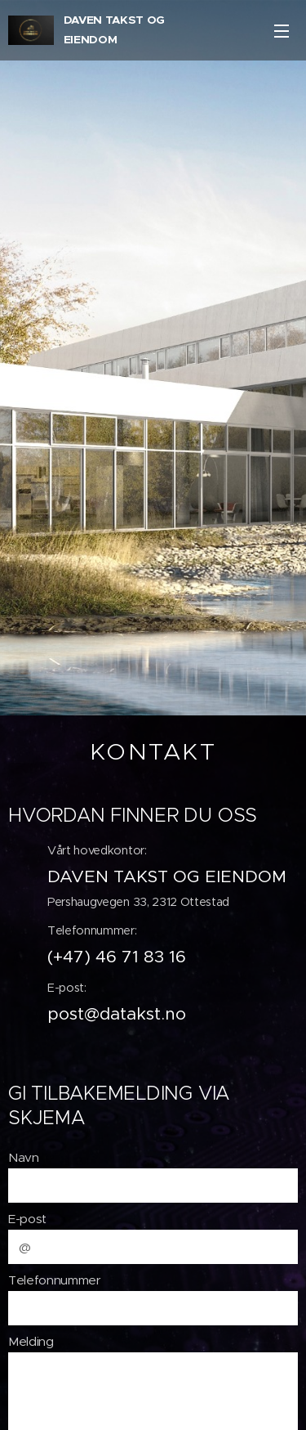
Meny (281, 31)
